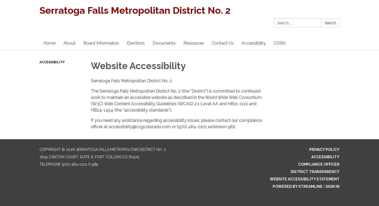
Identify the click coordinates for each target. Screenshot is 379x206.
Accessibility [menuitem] (254, 43)
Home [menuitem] (49, 43)
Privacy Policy (324, 149)
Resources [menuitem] (193, 43)
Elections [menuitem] (136, 43)
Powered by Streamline (298, 186)
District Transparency (315, 172)
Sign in (333, 186)
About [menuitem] (69, 43)
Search (330, 23)
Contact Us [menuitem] (223, 43)
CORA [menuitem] (280, 43)
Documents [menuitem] (164, 43)
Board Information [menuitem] (101, 43)
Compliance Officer (319, 164)
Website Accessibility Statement (305, 179)
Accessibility (52, 62)
